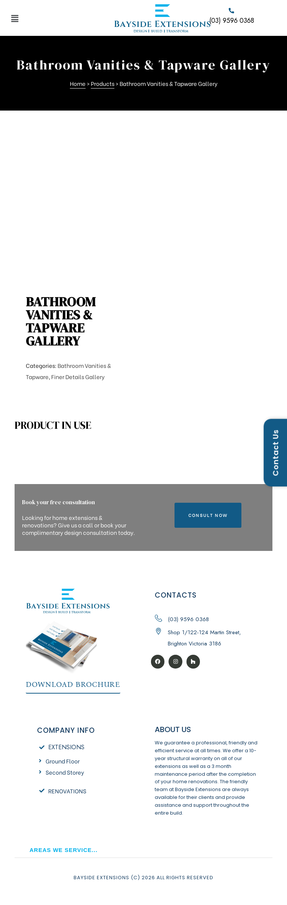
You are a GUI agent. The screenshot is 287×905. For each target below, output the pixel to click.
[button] (55, 18)
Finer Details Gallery (78, 376)
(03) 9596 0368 (231, 21)
